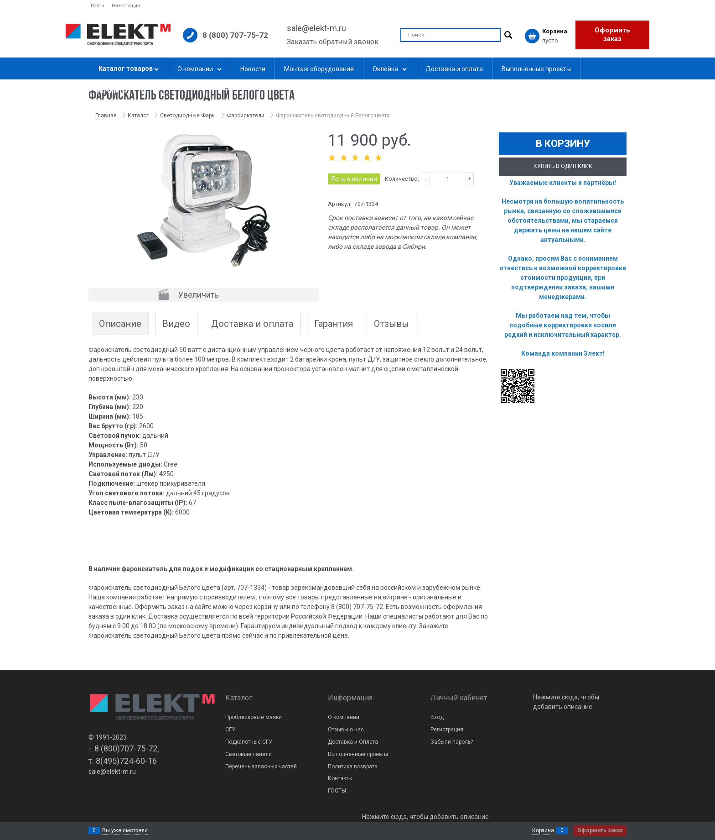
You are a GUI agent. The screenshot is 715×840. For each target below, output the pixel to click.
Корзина (543, 830)
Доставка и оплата (252, 323)
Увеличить (198, 294)
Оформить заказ (612, 34)
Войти (97, 6)
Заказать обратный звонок (332, 41)
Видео (176, 323)
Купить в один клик (563, 166)
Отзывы (391, 323)
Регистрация (126, 6)
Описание (120, 323)
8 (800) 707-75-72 (235, 35)
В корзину (563, 143)
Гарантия (333, 323)
